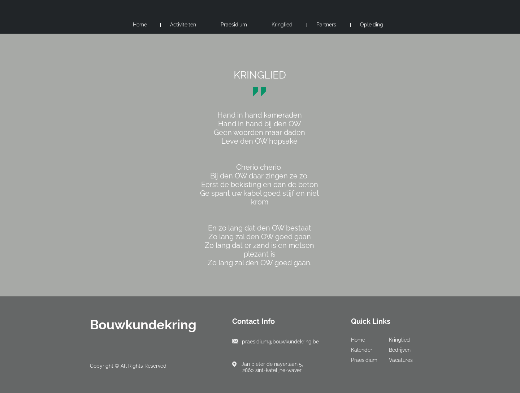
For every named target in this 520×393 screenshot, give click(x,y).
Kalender (361, 350)
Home (358, 340)
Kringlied (399, 340)
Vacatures (401, 360)
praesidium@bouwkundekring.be (280, 342)
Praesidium (364, 360)
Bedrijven (400, 350)
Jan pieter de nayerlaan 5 (272, 364)
